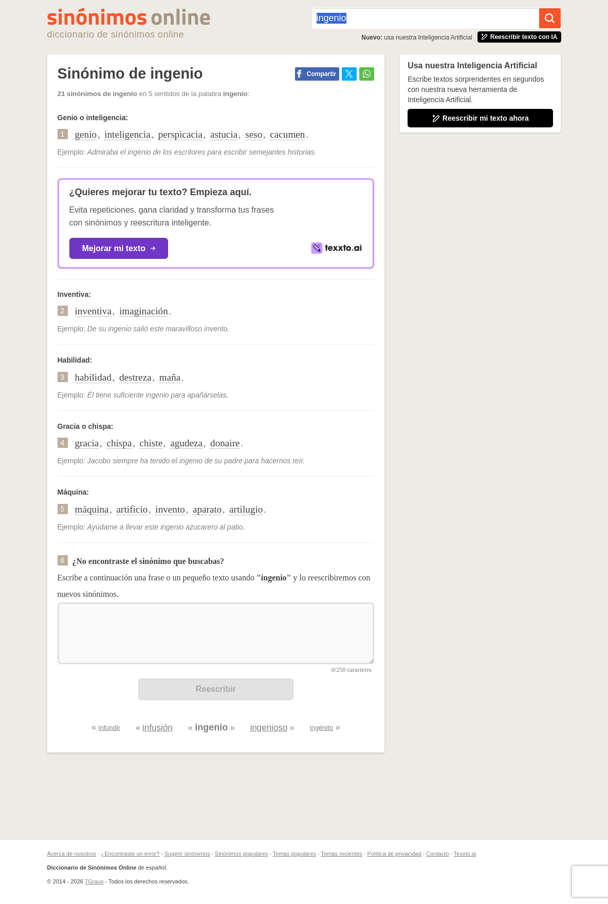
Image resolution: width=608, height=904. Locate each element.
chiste (150, 443)
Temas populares (294, 854)
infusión (157, 727)
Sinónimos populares (241, 854)
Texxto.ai (465, 854)
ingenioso (269, 727)
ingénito (322, 727)
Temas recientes (341, 854)
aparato (207, 509)
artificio (132, 509)
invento (170, 509)
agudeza (186, 443)
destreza (135, 377)
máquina (92, 509)
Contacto (437, 854)
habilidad (93, 377)
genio (86, 134)
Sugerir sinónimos (187, 854)
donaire (225, 443)
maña (170, 377)
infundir (109, 727)
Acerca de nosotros (72, 854)
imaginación (143, 311)
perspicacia (180, 134)
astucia (223, 134)
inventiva (93, 311)
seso (253, 134)
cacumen (287, 134)
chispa (119, 443)
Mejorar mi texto (119, 248)
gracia (87, 443)
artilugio (246, 509)
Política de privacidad (394, 854)
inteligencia (127, 134)
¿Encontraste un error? (130, 854)
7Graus (94, 881)
